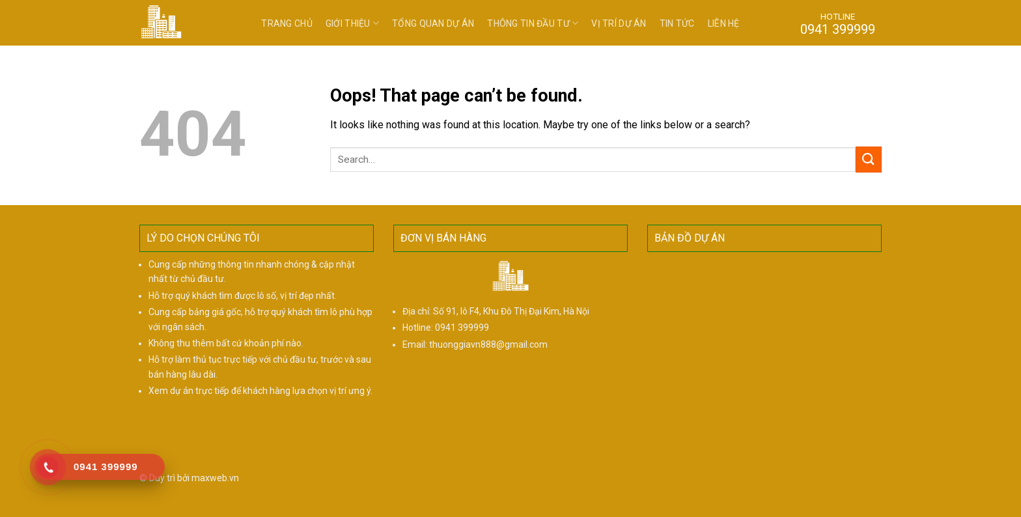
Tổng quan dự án (433, 23)
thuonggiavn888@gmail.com (488, 344)
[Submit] (869, 159)
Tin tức (677, 23)
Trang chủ (287, 23)
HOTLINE (837, 23)
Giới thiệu (352, 23)
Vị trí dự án (618, 23)
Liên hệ (724, 23)
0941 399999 (462, 327)
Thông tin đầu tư (532, 23)
